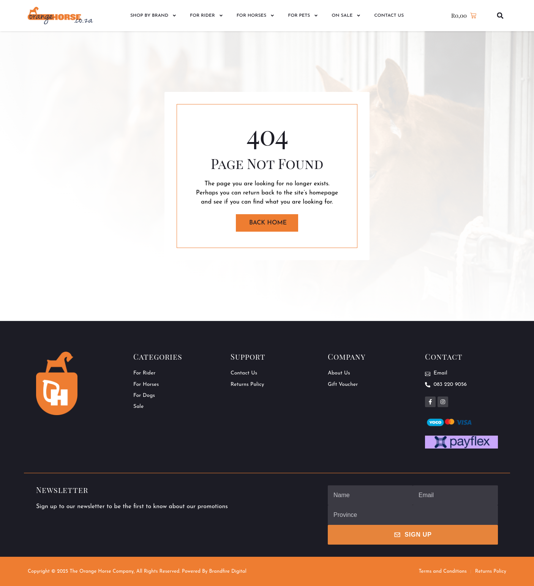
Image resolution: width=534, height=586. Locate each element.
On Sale (346, 15)
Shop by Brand (153, 15)
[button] (500, 16)
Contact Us (389, 15)
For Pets (303, 15)
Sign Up (412, 534)
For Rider (206, 15)
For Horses (256, 15)
